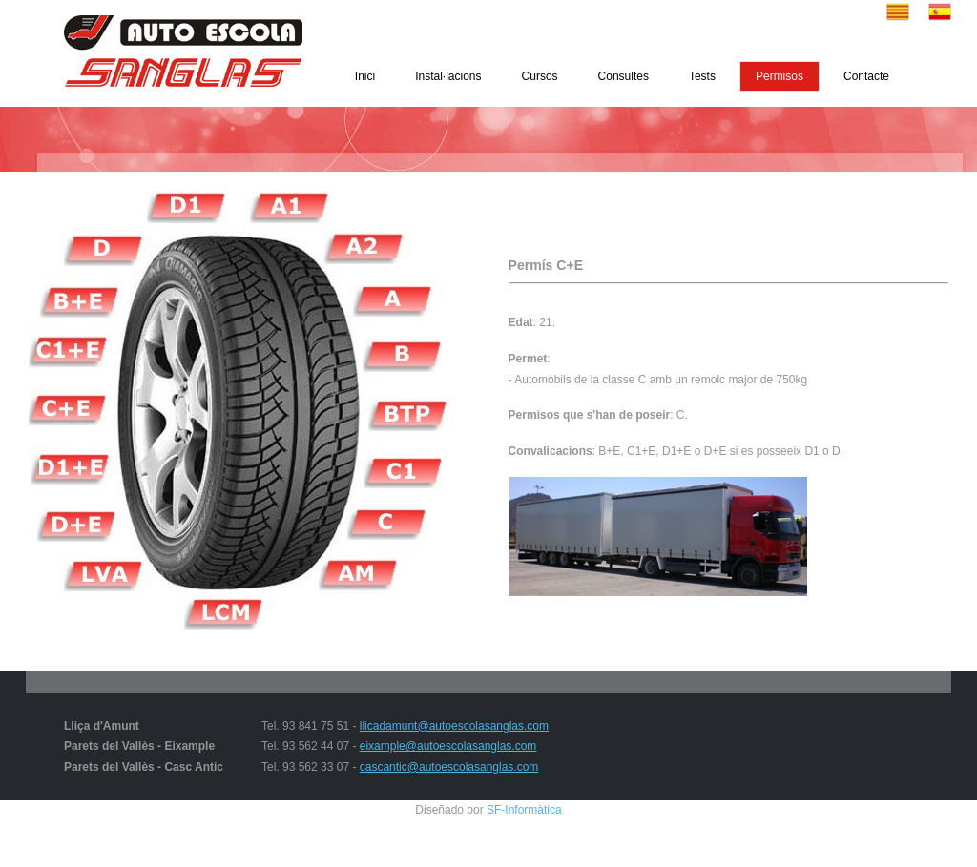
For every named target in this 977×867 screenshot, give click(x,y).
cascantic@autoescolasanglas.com (449, 767)
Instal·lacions (448, 76)
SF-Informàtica (524, 809)
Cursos (540, 76)
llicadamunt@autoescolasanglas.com (454, 726)
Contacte (866, 76)
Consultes (623, 76)
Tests (702, 76)
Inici (365, 76)
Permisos (779, 76)
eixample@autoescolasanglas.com (448, 746)
